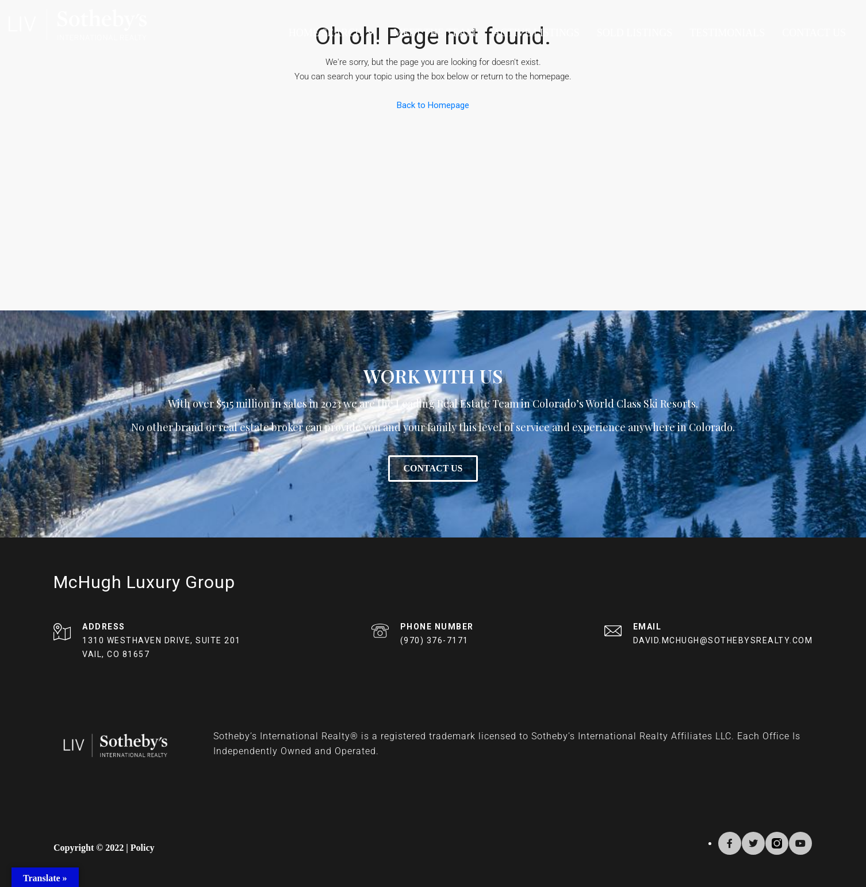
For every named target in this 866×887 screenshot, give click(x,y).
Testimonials (727, 33)
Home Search (333, 33)
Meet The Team (434, 33)
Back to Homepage (433, 105)
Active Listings (536, 33)
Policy (143, 848)
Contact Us (814, 33)
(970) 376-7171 (434, 640)
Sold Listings (635, 33)
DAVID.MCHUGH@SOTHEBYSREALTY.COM (723, 640)
